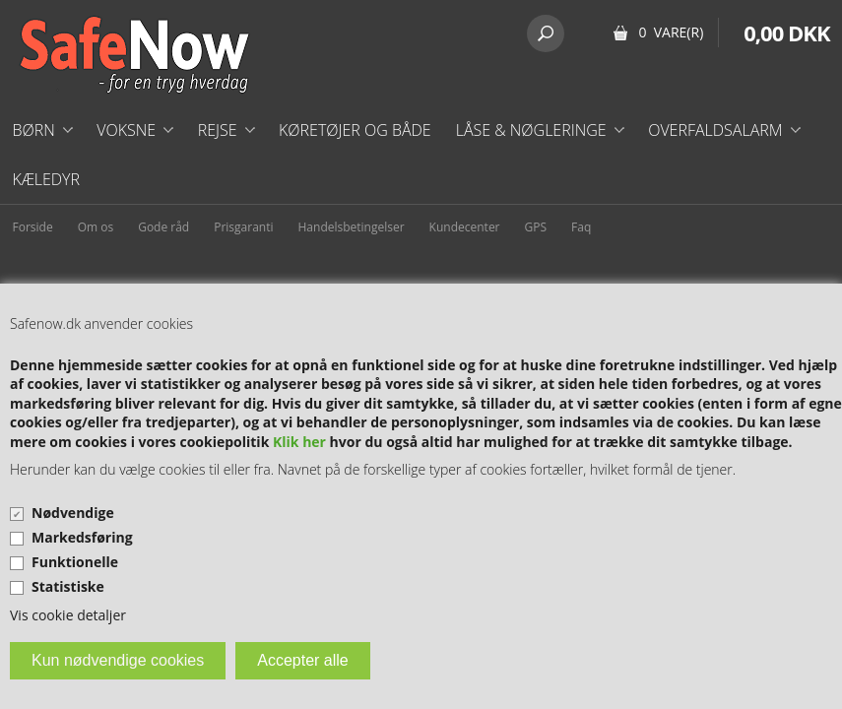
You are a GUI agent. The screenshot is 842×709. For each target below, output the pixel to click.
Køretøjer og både (355, 130)
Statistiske (68, 586)
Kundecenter (464, 227)
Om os (96, 227)
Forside (33, 227)
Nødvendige (73, 512)
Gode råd (163, 227)
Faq (581, 227)
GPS (536, 227)
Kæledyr (47, 179)
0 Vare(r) (670, 32)
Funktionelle (75, 561)
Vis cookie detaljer (68, 615)
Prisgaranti (243, 227)
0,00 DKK (786, 32)
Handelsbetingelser (351, 227)
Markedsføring (82, 537)
